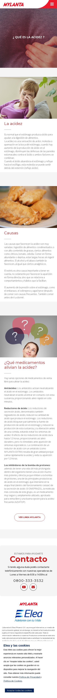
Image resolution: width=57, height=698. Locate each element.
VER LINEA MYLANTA (30, 517)
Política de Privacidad (29, 677)
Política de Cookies (13, 681)
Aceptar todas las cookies (19, 690)
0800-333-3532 (28, 581)
